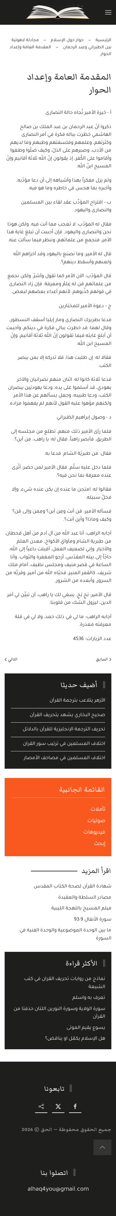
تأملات (97, 810)
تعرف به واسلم (88, 998)
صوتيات (96, 821)
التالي (11, 659)
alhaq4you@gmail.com (58, 1189)
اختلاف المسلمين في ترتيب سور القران (64, 744)
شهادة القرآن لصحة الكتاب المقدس (72, 886)
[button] (108, 12)
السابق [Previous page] (103, 659)
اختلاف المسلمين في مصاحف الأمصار (64, 758)
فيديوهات (94, 833)
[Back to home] (58, 12)
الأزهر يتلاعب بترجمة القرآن (77, 700)
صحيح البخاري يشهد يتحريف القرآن (67, 715)
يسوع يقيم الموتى (86, 1028)
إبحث (99, 844)
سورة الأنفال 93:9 (92, 919)
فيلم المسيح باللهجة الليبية (81, 908)
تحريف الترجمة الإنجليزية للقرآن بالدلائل (64, 729)
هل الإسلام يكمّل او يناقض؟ (75, 1039)
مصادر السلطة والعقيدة (84, 897)
